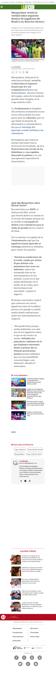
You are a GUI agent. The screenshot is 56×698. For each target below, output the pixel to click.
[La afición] (28, 6)
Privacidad (34, 632)
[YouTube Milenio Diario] (20, 664)
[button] (1, 7)
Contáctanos (18, 632)
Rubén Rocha (37, 2)
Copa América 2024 (34, 454)
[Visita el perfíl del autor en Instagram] (25, 481)
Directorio (34, 628)
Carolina (12, 2)
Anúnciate (17, 641)
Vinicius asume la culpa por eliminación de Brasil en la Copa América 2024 (35, 403)
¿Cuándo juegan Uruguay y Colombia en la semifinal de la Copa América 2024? (35, 381)
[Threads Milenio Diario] (39, 657)
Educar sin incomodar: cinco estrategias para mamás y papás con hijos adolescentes (33, 593)
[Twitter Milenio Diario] (24, 657)
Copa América (20, 449)
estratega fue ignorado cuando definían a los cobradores (27, 130)
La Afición (16, 67)
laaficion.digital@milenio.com (28, 463)
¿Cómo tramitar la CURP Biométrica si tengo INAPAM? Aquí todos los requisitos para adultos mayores (32, 605)
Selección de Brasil (35, 449)
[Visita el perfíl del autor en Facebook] (21, 481)
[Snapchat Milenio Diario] (36, 664)
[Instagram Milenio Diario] (32, 657)
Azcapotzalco (20, 2)
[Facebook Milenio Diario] (16, 657)
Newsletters (17, 628)
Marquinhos (19, 454)
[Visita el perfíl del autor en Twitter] (29, 481)
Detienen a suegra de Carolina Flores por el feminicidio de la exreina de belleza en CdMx (32, 569)
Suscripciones (18, 637)
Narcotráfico (28, 2)
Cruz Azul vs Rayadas (48, 2)
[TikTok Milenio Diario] (28, 664)
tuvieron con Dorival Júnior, (24, 91)
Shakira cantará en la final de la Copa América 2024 (35, 414)
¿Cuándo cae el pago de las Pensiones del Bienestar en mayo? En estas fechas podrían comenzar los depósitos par (32, 558)
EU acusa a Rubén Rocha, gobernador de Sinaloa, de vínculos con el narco (31, 581)
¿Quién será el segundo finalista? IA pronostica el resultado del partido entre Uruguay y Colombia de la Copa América (36, 393)
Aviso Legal (34, 637)
